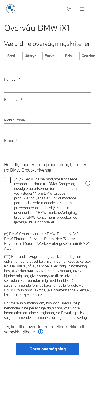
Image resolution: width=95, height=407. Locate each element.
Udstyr (30, 55)
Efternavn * (13, 99)
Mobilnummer (15, 120)
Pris (68, 55)
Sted (11, 55)
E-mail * (10, 140)
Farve (50, 55)
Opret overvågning (47, 348)
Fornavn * (12, 79)
